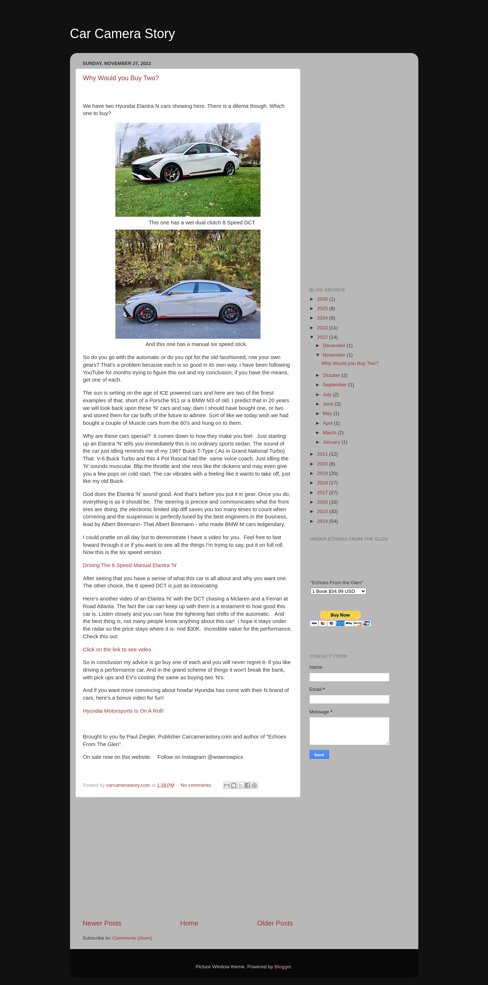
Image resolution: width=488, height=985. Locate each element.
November (335, 355)
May (328, 413)
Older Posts (275, 923)
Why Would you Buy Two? (121, 78)
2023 (323, 327)
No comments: (197, 785)
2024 (323, 318)
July (328, 394)
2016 (323, 502)
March (330, 432)
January (332, 442)
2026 (323, 299)
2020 (323, 464)
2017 (323, 492)
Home (189, 923)
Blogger (283, 966)
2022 (323, 337)
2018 (323, 482)
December (335, 345)
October (332, 375)
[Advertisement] (188, 858)
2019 (323, 473)
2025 (323, 308)
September (335, 384)
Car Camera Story (122, 33)
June (329, 404)
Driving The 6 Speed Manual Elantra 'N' (130, 565)
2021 (323, 454)
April (328, 423)
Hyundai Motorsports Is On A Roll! (123, 711)
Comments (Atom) (132, 938)
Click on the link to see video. (118, 649)
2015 (323, 511)
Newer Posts (102, 923)
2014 (323, 521)
